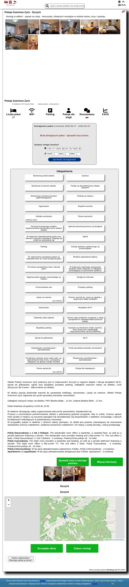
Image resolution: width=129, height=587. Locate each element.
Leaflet (106, 539)
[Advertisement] (64, 74)
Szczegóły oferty (46, 548)
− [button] (9, 505)
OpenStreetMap (118, 539)
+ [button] (9, 500)
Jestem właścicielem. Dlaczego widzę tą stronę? (20, 559)
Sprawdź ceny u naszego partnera (73, 462)
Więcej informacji (106, 462)
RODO (94, 584)
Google (43, 581)
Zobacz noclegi (82, 548)
